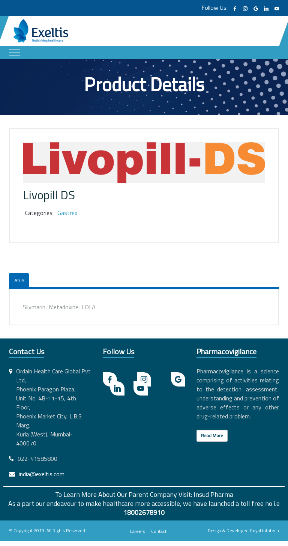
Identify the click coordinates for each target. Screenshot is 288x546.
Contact (158, 531)
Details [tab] (19, 280)
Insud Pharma (213, 494)
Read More (212, 435)
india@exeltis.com (41, 473)
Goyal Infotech (264, 530)
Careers (137, 531)
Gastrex (67, 212)
